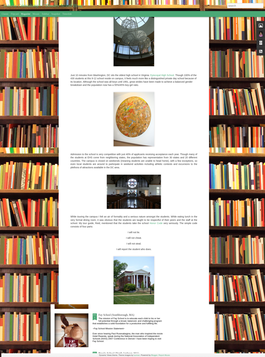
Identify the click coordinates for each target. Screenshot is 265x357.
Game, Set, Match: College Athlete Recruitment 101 (127, 276)
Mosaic (36, 14)
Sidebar (45, 14)
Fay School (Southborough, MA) (116, 314)
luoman (137, 355)
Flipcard (15, 14)
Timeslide (67, 14)
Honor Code (156, 174)
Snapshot (55, 14)
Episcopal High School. (162, 26)
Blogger (154, 355)
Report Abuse (164, 355)
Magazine (25, 14)
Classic (5, 14)
